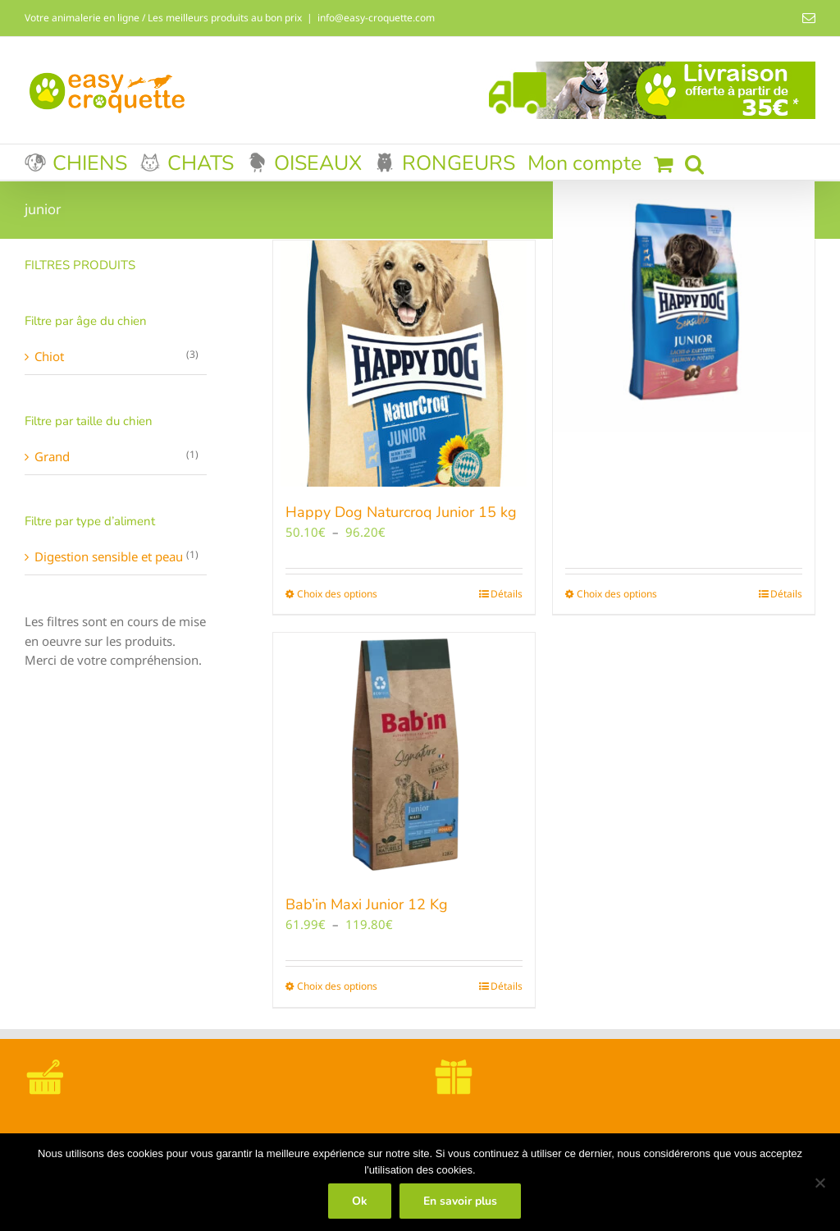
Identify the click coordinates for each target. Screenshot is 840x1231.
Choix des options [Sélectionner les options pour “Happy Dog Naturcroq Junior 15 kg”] (337, 594)
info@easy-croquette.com (376, 18)
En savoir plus (460, 1201)
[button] (694, 162)
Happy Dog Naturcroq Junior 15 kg (401, 512)
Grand (52, 456)
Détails (507, 594)
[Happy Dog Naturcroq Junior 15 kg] (404, 363)
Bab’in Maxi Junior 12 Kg (366, 904)
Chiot (49, 356)
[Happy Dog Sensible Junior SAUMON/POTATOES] (684, 301)
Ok (360, 1201)
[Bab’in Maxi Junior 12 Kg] (404, 756)
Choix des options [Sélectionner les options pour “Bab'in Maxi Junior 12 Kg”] (337, 986)
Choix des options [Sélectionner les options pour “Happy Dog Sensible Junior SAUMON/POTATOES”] (617, 594)
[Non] (819, 1182)
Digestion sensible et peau (108, 556)
